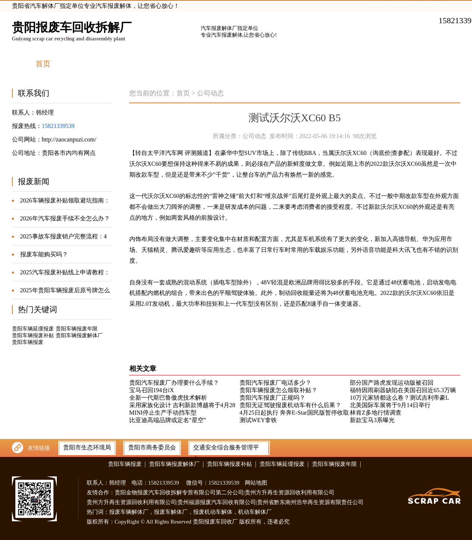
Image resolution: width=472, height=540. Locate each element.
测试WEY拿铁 (258, 420)
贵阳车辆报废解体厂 (79, 335)
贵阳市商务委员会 (152, 447)
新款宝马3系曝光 (372, 420)
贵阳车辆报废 (27, 342)
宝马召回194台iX (151, 390)
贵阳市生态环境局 (87, 447)
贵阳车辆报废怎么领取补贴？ (278, 390)
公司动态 (210, 93)
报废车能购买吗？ (44, 254)
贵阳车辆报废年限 (77, 329)
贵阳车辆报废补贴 (33, 335)
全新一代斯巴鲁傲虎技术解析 (168, 397)
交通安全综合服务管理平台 (226, 449)
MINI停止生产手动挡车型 (163, 412)
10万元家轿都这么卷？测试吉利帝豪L (399, 397)
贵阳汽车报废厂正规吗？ (272, 397)
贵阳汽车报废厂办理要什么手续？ (174, 382)
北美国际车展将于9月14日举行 (390, 405)
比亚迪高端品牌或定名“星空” (167, 420)
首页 (183, 93)
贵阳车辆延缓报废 (33, 329)
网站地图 (256, 483)
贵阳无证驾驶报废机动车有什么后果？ (290, 405)
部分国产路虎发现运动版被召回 (392, 382)
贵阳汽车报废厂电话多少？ (275, 382)
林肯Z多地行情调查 (375, 412)
